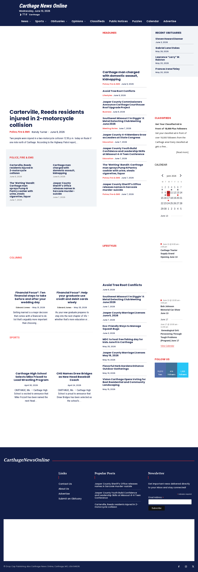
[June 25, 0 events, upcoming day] (171, 204)
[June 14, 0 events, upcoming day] (181, 193)
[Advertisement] (99, 540)
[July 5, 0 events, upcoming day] (181, 209)
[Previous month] (162, 175)
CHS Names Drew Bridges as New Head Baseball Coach (74, 376)
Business (107, 112)
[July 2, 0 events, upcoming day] (171, 209)
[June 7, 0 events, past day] (181, 188)
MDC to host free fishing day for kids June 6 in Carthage (123, 341)
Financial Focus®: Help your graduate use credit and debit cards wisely (72, 297)
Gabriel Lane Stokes (167, 48)
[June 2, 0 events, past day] (165, 188)
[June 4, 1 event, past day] (171, 188)
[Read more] (182, 152)
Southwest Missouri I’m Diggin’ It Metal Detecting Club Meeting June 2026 (123, 121)
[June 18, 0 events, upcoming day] (171, 199)
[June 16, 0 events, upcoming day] (165, 199)
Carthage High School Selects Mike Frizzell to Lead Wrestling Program (31, 376)
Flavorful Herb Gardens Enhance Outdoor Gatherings (123, 367)
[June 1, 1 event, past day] (162, 188)
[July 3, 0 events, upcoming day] (174, 209)
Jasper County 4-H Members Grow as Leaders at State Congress (124, 136)
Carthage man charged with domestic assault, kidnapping (64, 169)
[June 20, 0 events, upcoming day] (177, 199)
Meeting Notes (110, 128)
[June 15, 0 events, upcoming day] (162, 199)
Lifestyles (107, 95)
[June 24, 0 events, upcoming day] (168, 204)
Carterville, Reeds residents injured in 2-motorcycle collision (48, 118)
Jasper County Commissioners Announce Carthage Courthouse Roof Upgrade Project (124, 104)
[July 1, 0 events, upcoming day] (168, 209)
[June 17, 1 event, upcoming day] (168, 199)
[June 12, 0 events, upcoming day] (174, 193)
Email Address (156, 497)
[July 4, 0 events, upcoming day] (177, 209)
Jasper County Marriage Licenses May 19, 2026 (124, 354)
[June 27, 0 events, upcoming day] (177, 204)
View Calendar (167, 346)
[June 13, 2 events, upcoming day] (177, 193)
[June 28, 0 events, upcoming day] (181, 204)
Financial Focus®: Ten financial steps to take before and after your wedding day (30, 297)
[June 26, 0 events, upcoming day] (174, 204)
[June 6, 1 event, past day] (177, 188)
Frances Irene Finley (167, 68)
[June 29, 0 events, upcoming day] (162, 209)
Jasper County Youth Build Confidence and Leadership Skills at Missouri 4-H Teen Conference (124, 151)
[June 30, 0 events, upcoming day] (165, 209)
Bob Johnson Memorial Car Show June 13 (170, 309)
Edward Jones (23, 307)
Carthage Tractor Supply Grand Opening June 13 (169, 253)
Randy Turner (40, 131)
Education (108, 142)
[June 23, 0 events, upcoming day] (165, 204)
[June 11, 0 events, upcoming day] (171, 193)
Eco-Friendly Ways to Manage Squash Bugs (122, 327)
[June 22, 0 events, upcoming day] (162, 204)
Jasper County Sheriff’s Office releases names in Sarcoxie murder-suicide (64, 188)
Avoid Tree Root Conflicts (119, 91)
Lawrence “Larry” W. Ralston (167, 58)
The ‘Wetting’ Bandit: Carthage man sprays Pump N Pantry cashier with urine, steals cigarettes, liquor (22, 189)
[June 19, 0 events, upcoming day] (174, 199)
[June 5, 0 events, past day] (174, 188)
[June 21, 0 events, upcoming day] (181, 199)
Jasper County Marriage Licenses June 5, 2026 (124, 314)
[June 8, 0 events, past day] (162, 193)
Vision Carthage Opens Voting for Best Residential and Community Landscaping (124, 382)
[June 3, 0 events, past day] (168, 188)
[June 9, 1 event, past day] (165, 193)
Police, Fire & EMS (20, 131)
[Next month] (180, 175)
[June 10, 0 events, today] (168, 193)
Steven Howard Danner (169, 38)
